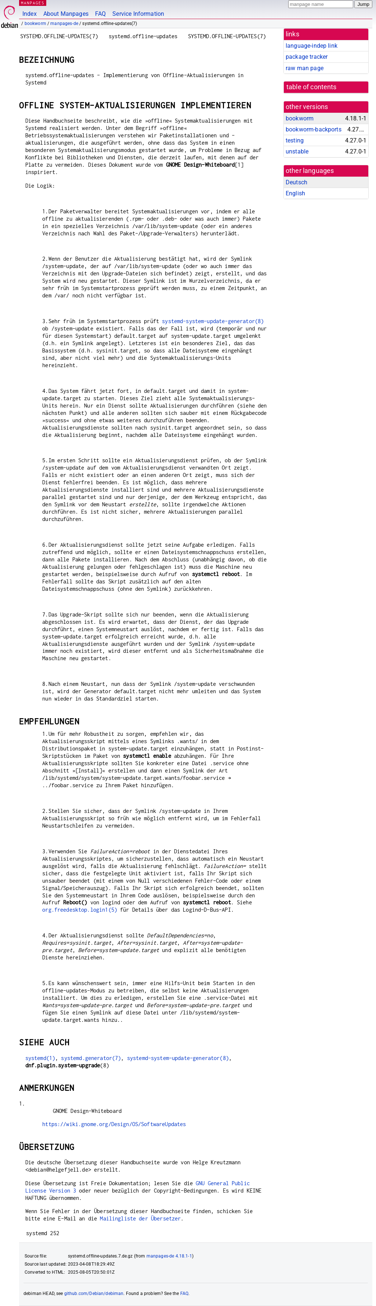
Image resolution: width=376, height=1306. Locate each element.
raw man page (304, 68)
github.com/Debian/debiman (94, 1293)
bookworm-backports (313, 129)
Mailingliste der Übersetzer (140, 1218)
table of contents (311, 87)
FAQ (100, 13)
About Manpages (65, 13)
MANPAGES (32, 2)
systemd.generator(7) (91, 1058)
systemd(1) (40, 1058)
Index (29, 13)
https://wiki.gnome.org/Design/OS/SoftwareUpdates (114, 1124)
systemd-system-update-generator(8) (213, 321)
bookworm (35, 23)
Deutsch (296, 182)
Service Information (138, 13)
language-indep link (311, 45)
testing (295, 140)
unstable (297, 151)
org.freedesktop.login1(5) (79, 910)
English (295, 193)
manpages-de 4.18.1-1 (169, 1256)
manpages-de (64, 23)
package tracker (307, 56)
